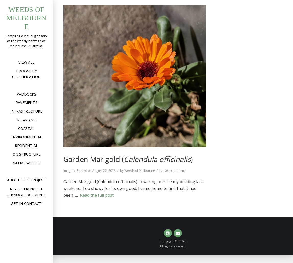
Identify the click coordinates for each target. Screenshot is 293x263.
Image (67, 170)
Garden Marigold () (128, 159)
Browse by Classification (26, 73)
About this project (26, 180)
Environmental (26, 137)
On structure (26, 154)
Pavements (26, 102)
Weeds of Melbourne (26, 18)
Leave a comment (172, 170)
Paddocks (26, 94)
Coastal (26, 128)
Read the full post (97, 195)
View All (26, 62)
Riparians (26, 119)
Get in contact (26, 203)
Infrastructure (26, 111)
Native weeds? (26, 163)
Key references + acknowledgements (26, 191)
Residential (26, 145)
